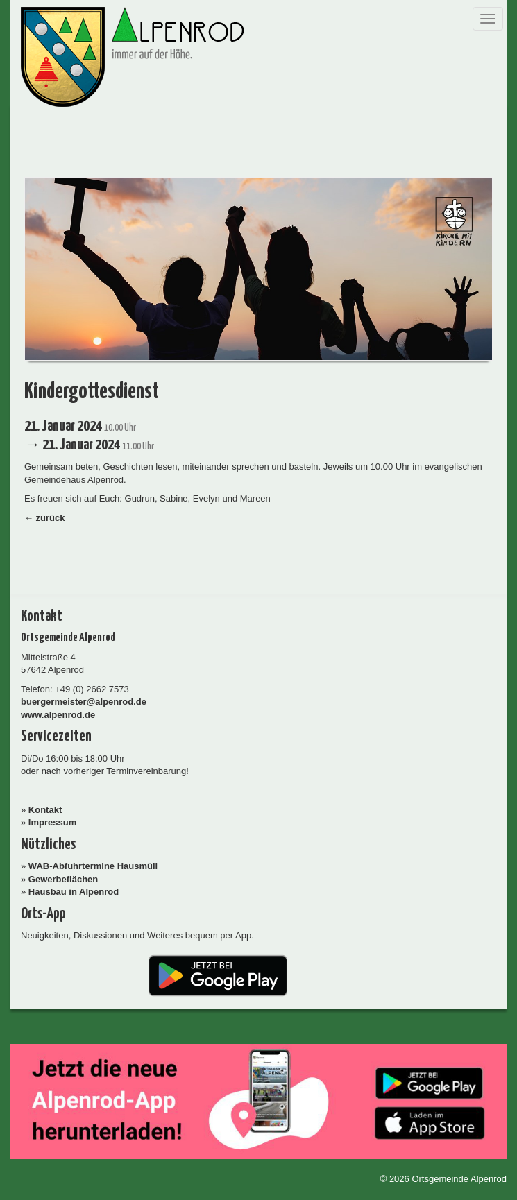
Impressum (52, 822)
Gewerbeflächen (63, 879)
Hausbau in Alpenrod (73, 891)
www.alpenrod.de (58, 715)
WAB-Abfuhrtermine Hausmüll (93, 866)
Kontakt (45, 810)
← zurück (44, 518)
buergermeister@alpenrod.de (83, 701)
